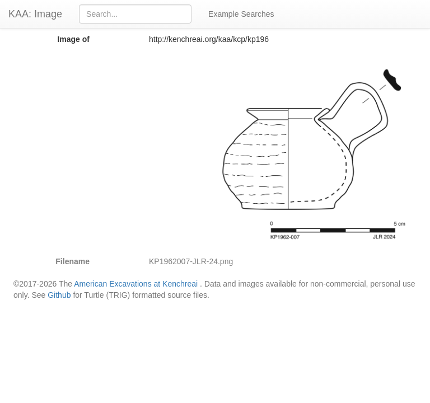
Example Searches (241, 14)
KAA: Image (35, 14)
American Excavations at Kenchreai (136, 283)
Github (59, 294)
